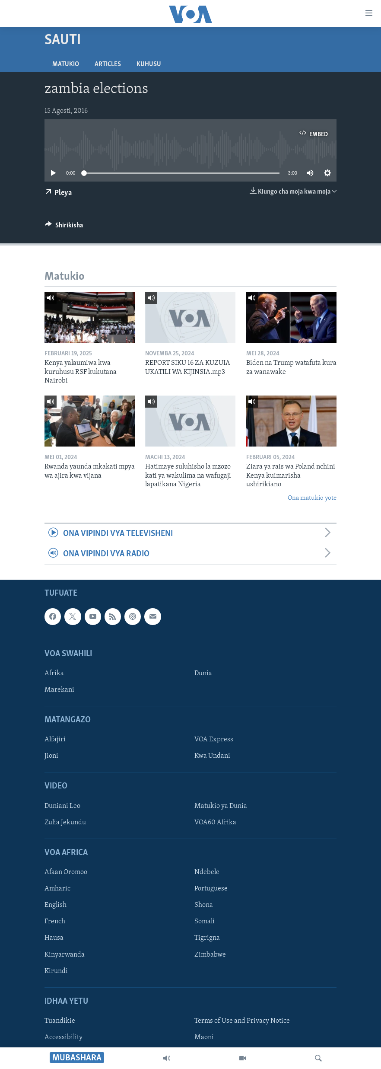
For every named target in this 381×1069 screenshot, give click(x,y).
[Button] (64, 227)
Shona (203, 905)
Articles (108, 64)
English (55, 905)
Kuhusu (149, 64)
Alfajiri (55, 739)
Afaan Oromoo (65, 872)
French (54, 921)
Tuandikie (59, 1020)
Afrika (54, 673)
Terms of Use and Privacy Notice (242, 1020)
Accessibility (63, 1037)
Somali (204, 921)
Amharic (57, 888)
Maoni (204, 1037)
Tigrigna (207, 938)
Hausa (54, 938)
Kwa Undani (212, 756)
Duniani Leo (62, 805)
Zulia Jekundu (65, 822)
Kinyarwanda (64, 954)
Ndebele (206, 872)
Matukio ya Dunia (220, 805)
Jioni (51, 756)
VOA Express (213, 739)
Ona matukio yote (312, 498)
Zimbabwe (210, 954)
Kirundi (56, 970)
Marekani (59, 689)
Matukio (65, 64)
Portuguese (211, 888)
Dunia (203, 673)
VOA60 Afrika (215, 822)
